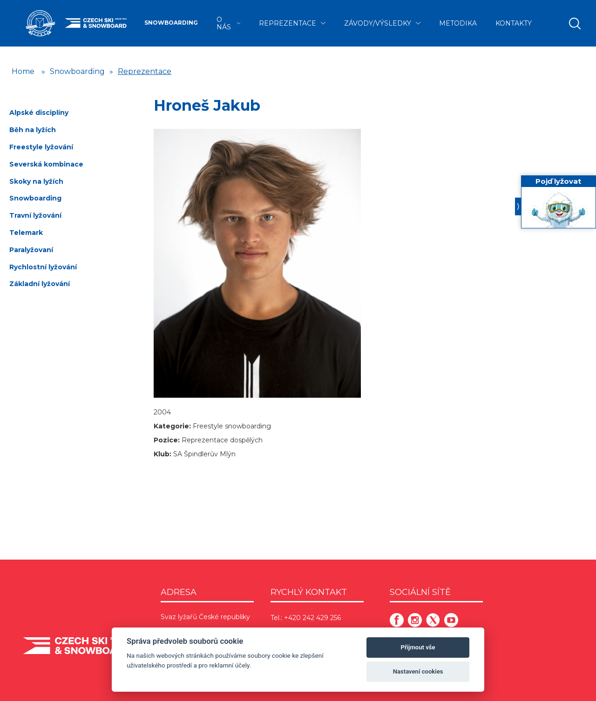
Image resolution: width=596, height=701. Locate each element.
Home (23, 71)
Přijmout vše (418, 647)
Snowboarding (171, 23)
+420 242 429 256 (312, 618)
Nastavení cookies (418, 671)
